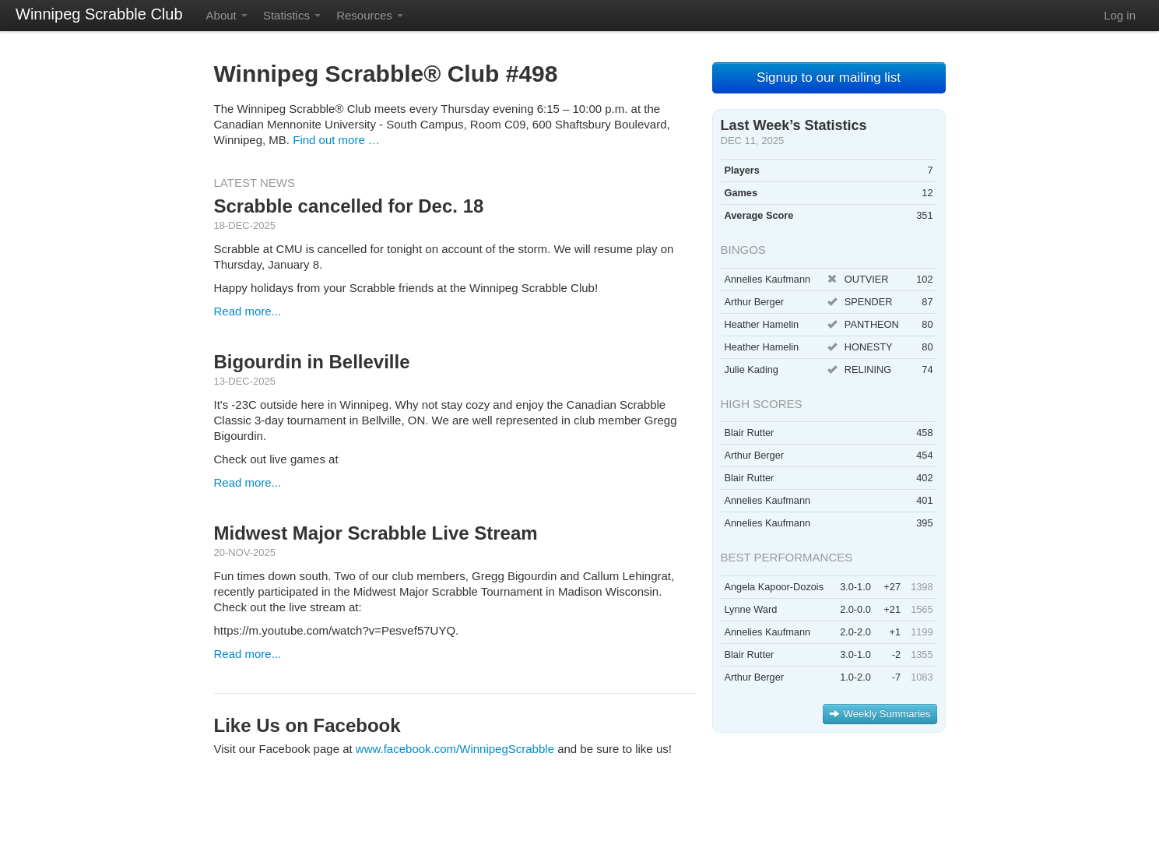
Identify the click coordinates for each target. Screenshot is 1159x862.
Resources (369, 15)
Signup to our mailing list (829, 77)
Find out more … (336, 139)
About (227, 15)
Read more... (248, 311)
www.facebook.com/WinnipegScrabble (455, 748)
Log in (1120, 15)
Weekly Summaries (880, 714)
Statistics (292, 15)
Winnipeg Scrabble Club (99, 14)
